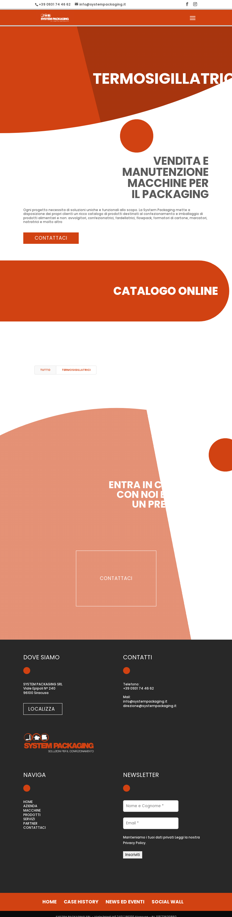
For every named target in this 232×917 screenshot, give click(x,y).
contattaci (51, 238)
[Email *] (151, 823)
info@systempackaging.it (145, 701)
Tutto (45, 370)
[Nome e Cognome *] (151, 806)
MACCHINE (32, 810)
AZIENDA (30, 806)
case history (81, 901)
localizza (41, 709)
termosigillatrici (76, 370)
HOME (28, 801)
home (49, 901)
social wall (167, 901)
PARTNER (30, 823)
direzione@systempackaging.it (150, 705)
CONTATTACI (34, 827)
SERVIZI (29, 819)
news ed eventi (125, 901)
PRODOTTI (31, 814)
